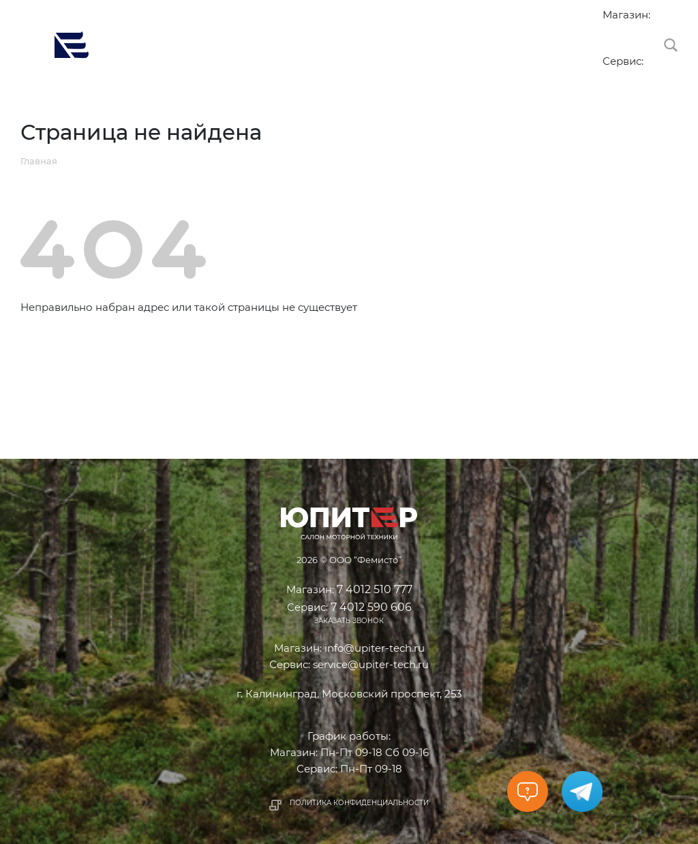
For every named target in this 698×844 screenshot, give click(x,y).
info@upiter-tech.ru (374, 648)
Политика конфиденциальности (359, 802)
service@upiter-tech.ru (371, 664)
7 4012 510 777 (609, 30)
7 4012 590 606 (609, 76)
